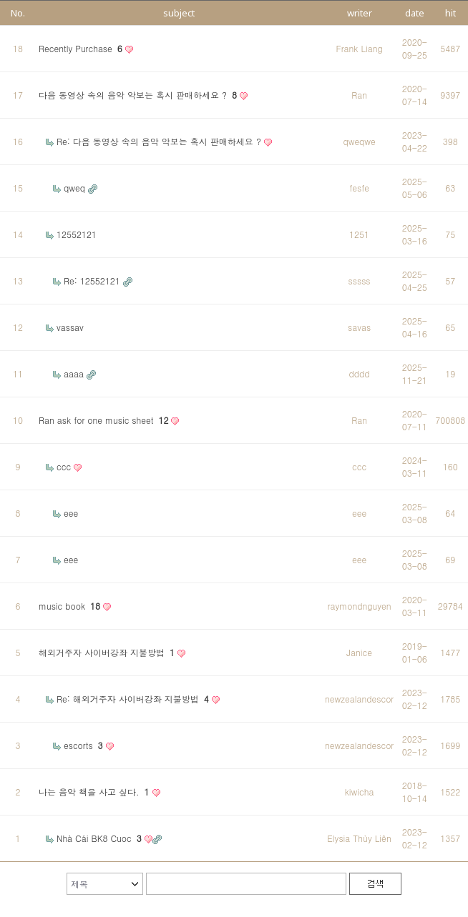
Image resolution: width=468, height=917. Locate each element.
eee (71, 513)
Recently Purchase (82, 48)
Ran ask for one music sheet (105, 420)
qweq (76, 188)
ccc (65, 466)
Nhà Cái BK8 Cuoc (101, 838)
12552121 (77, 234)
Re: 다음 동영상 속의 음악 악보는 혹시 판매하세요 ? (160, 141)
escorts (85, 745)
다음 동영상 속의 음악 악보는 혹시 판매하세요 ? (139, 95)
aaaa (75, 373)
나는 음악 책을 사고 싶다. (95, 791)
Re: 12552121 (93, 280)
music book (71, 606)
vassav (70, 327)
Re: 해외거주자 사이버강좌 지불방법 (134, 699)
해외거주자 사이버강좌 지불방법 (108, 652)
